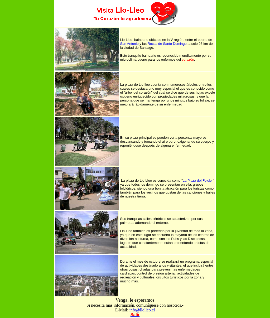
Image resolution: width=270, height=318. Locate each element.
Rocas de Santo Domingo (167, 44)
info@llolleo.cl (142, 310)
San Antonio (129, 44)
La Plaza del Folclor (198, 180)
